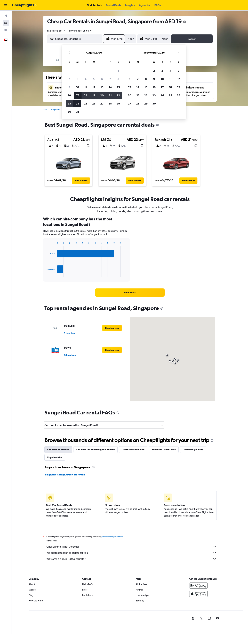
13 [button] (102, 87)
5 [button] (94, 78)
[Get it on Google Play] (198, 586)
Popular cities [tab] (54, 457)
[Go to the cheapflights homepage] (24, 5)
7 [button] (110, 78)
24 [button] (77, 103)
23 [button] (69, 103)
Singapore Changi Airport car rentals (65, 474)
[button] (6, 5)
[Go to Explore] (5, 30)
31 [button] (77, 111)
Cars (45, 109)
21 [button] (110, 95)
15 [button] (118, 87)
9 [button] (69, 87)
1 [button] (118, 70)
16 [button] (69, 95)
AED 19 (173, 21)
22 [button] (118, 95)
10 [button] (77, 87)
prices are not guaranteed (112, 536)
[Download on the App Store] (198, 594)
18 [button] (85, 95)
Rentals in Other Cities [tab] (164, 449)
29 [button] (118, 103)
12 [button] (93, 87)
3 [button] (77, 78)
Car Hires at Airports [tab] (58, 449)
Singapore (55, 109)
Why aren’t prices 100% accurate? (131, 559)
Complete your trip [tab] (193, 449)
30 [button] (69, 111)
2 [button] (69, 78)
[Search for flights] (5, 15)
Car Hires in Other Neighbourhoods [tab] (95, 449)
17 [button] (77, 95)
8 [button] (118, 78)
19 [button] (93, 95)
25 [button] (85, 103)
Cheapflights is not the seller (131, 547)
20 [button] (102, 95)
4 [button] (85, 78)
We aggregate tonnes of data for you (131, 553)
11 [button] (85, 87)
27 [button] (102, 103)
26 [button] (93, 103)
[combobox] (56, 30)
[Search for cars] (5, 22)
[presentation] (184, 21)
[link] (130, 292)
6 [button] (102, 78)
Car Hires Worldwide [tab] (133, 449)
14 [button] (110, 87)
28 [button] (110, 103)
